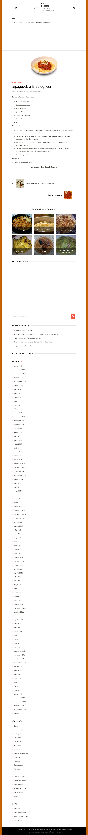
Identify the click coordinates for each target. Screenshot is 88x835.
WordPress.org (19, 820)
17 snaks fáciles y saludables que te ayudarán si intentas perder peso (38, 334)
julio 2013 (17, 530)
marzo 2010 (18, 686)
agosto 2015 (18, 432)
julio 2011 (17, 624)
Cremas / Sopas (19, 730)
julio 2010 (17, 671)
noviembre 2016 (20, 374)
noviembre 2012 (20, 561)
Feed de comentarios (21, 816)
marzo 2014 (18, 499)
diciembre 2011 (19, 604)
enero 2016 (18, 413)
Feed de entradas (20, 813)
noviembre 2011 (20, 608)
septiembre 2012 (20, 569)
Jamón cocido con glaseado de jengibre (27, 338)
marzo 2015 (18, 452)
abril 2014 (17, 495)
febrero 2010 (18, 690)
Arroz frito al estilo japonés (23, 330)
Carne (16, 726)
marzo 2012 (18, 592)
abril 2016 (17, 401)
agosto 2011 (18, 620)
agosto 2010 (18, 667)
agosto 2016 (18, 385)
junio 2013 (18, 534)
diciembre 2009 (19, 698)
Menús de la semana (21, 753)
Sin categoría (18, 792)
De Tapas (17, 738)
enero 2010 (18, 694)
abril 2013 (17, 542)
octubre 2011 (19, 612)
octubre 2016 (19, 378)
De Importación (19, 734)
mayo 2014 (18, 491)
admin (14, 92)
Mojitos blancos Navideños (23, 346)
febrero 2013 (18, 550)
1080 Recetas (45, 4)
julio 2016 (17, 389)
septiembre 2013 (20, 522)
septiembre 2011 (20, 616)
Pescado (17, 769)
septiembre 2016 (20, 382)
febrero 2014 (18, 503)
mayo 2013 (18, 538)
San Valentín (18, 784)
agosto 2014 (18, 479)
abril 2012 (17, 589)
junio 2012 (18, 581)
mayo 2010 (18, 678)
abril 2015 (17, 448)
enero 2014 (18, 507)
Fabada (44, 251)
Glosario (17, 749)
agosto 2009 (18, 714)
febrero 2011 (18, 643)
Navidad (17, 757)
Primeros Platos (17, 82)
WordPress (43, 832)
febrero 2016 (18, 409)
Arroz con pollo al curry (22, 251)
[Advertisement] (44, 36)
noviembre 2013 (20, 514)
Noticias (17, 761)
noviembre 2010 (20, 655)
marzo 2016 (18, 405)
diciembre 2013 (19, 510)
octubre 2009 (19, 706)
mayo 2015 (18, 444)
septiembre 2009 (20, 710)
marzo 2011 (18, 639)
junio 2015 (18, 440)
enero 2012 (18, 600)
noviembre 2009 (20, 702)
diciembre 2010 (19, 651)
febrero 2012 (18, 596)
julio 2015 (17, 436)
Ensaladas (17, 742)
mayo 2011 (18, 632)
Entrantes (17, 745)
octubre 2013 (19, 518)
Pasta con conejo (66, 230)
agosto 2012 (18, 573)
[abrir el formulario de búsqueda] (74, 8)
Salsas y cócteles (20, 781)
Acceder (17, 809)
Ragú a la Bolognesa (23, 105)
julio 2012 (17, 577)
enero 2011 (18, 647)
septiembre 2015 (20, 428)
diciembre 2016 (19, 370)
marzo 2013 (18, 546)
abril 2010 (17, 682)
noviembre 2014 (20, 468)
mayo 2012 (18, 585)
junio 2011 (18, 628)
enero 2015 (18, 460)
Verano (16, 796)
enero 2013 (18, 553)
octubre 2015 (19, 425)
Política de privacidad (54, 832)
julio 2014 (17, 483)
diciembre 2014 (19, 464)
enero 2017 (18, 366)
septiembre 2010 (20, 663)
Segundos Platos (20, 788)
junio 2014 (18, 487)
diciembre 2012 (19, 557)
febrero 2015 (18, 456)
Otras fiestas (18, 765)
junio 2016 (18, 393)
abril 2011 (17, 635)
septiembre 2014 (20, 475)
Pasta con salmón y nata (44, 230)
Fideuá (22, 230)
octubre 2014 (19, 471)
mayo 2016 (18, 397)
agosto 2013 (18, 526)
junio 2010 (18, 674)
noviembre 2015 (20, 421)
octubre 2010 (19, 659)
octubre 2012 (19, 565)
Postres (16, 773)
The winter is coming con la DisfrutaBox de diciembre (33, 342)
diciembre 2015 (19, 417)
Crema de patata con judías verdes (65, 251)
